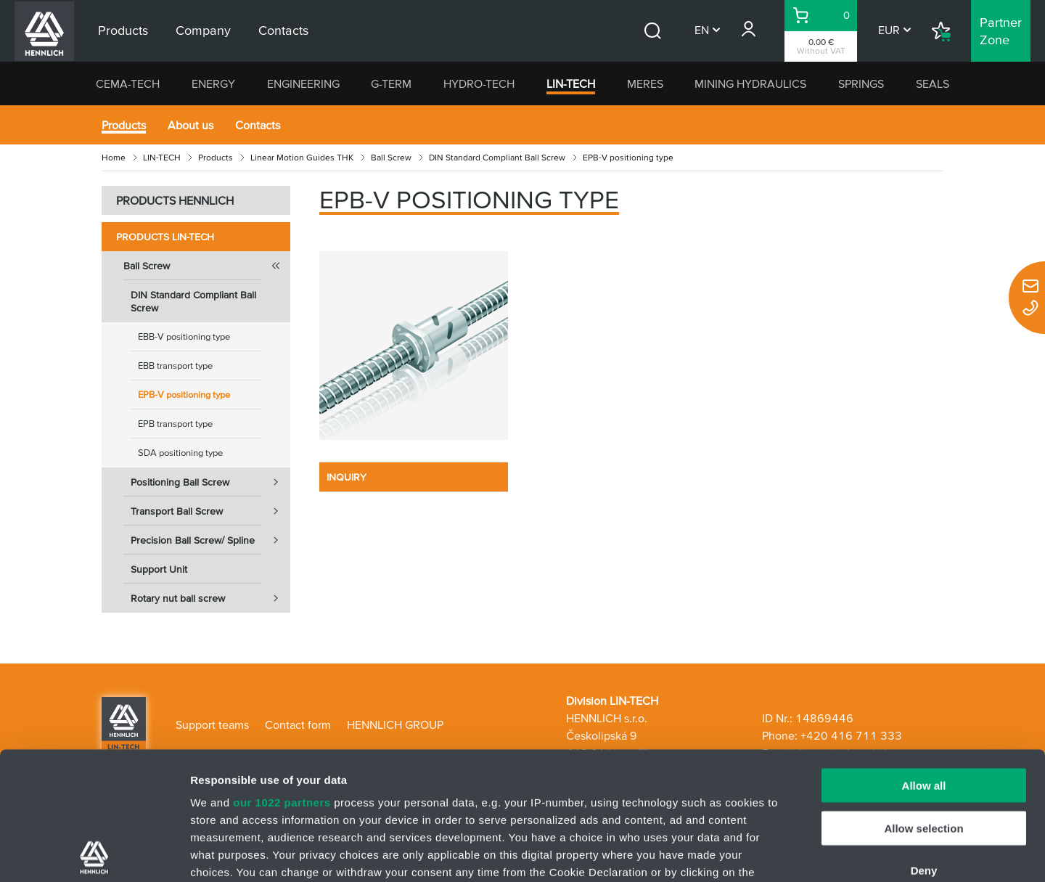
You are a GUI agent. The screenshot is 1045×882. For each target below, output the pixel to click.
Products (124, 124)
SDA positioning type (180, 452)
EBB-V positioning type (184, 336)
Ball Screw (391, 157)
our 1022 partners (281, 675)
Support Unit (159, 569)
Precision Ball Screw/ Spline (210, 540)
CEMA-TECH (128, 83)
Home (114, 157)
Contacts (257, 124)
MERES (645, 83)
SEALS (932, 83)
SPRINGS (861, 83)
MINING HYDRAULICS (750, 83)
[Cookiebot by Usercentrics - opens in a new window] (93, 854)
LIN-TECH (570, 83)
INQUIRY (346, 477)
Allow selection (923, 700)
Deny (924, 743)
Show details (761, 853)
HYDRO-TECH (479, 83)
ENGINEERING (303, 83)
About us (190, 124)
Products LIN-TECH (165, 236)
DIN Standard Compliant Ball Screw (497, 157)
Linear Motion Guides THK (301, 157)
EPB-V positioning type (184, 394)
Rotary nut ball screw (210, 598)
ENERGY (213, 83)
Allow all (924, 658)
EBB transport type (175, 365)
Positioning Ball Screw (210, 482)
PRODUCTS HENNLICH (175, 200)
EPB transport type (175, 423)
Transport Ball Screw (210, 511)
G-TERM (391, 83)
